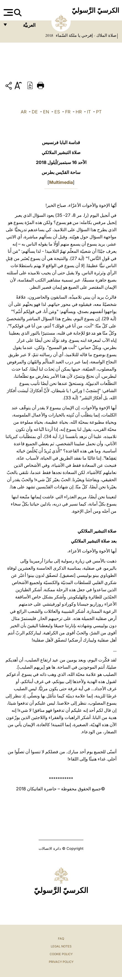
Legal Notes (61, 946)
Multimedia (61, 182)
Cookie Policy (61, 954)
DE (35, 111)
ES (57, 111)
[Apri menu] (7, 12)
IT (89, 111)
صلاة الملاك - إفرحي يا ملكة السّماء (85, 35)
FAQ (61, 938)
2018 (49, 35)
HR (79, 111)
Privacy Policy (61, 962)
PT (99, 111)
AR (23, 111)
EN (46, 111)
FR (67, 111)
